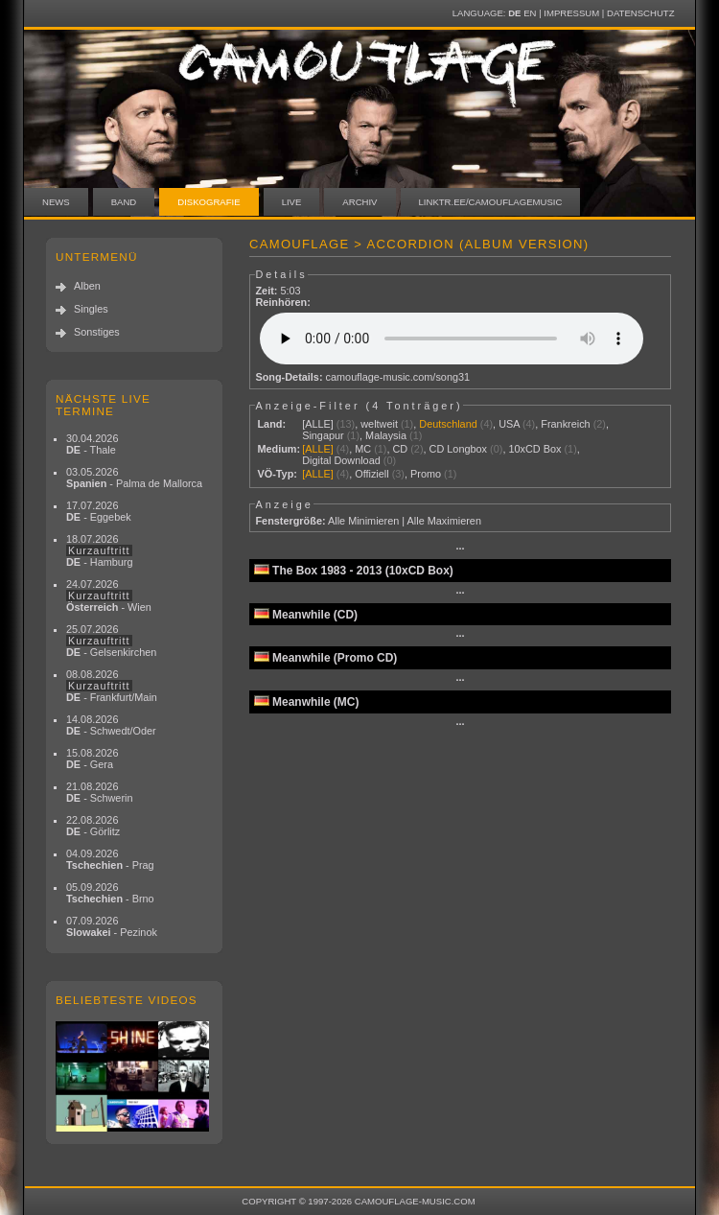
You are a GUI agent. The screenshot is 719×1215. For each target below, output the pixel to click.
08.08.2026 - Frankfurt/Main (111, 685)
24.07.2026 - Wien (108, 595)
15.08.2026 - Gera (92, 758)
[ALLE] (318, 424)
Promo (425, 473)
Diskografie (208, 202)
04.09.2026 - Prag (110, 859)
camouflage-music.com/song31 (398, 377)
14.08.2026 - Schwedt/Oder (111, 724)
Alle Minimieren (363, 520)
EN (529, 13)
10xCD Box (534, 449)
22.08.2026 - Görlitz (93, 825)
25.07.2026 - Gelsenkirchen (111, 640)
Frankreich (565, 424)
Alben (87, 286)
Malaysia (385, 435)
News (56, 202)
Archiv (359, 202)
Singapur (323, 435)
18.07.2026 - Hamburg (99, 550)
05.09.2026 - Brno (110, 892)
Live (292, 202)
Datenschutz (640, 13)
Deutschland (447, 424)
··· (459, 548)
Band (124, 202)
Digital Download (341, 460)
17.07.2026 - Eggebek (98, 511)
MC (363, 449)
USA (509, 424)
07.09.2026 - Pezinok (111, 926)
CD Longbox (458, 449)
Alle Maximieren (444, 520)
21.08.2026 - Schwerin (99, 792)
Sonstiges (97, 332)
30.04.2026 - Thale (92, 444)
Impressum (571, 13)
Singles (91, 309)
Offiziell (371, 473)
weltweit (379, 424)
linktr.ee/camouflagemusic (491, 202)
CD (399, 449)
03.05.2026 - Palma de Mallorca (134, 477)
